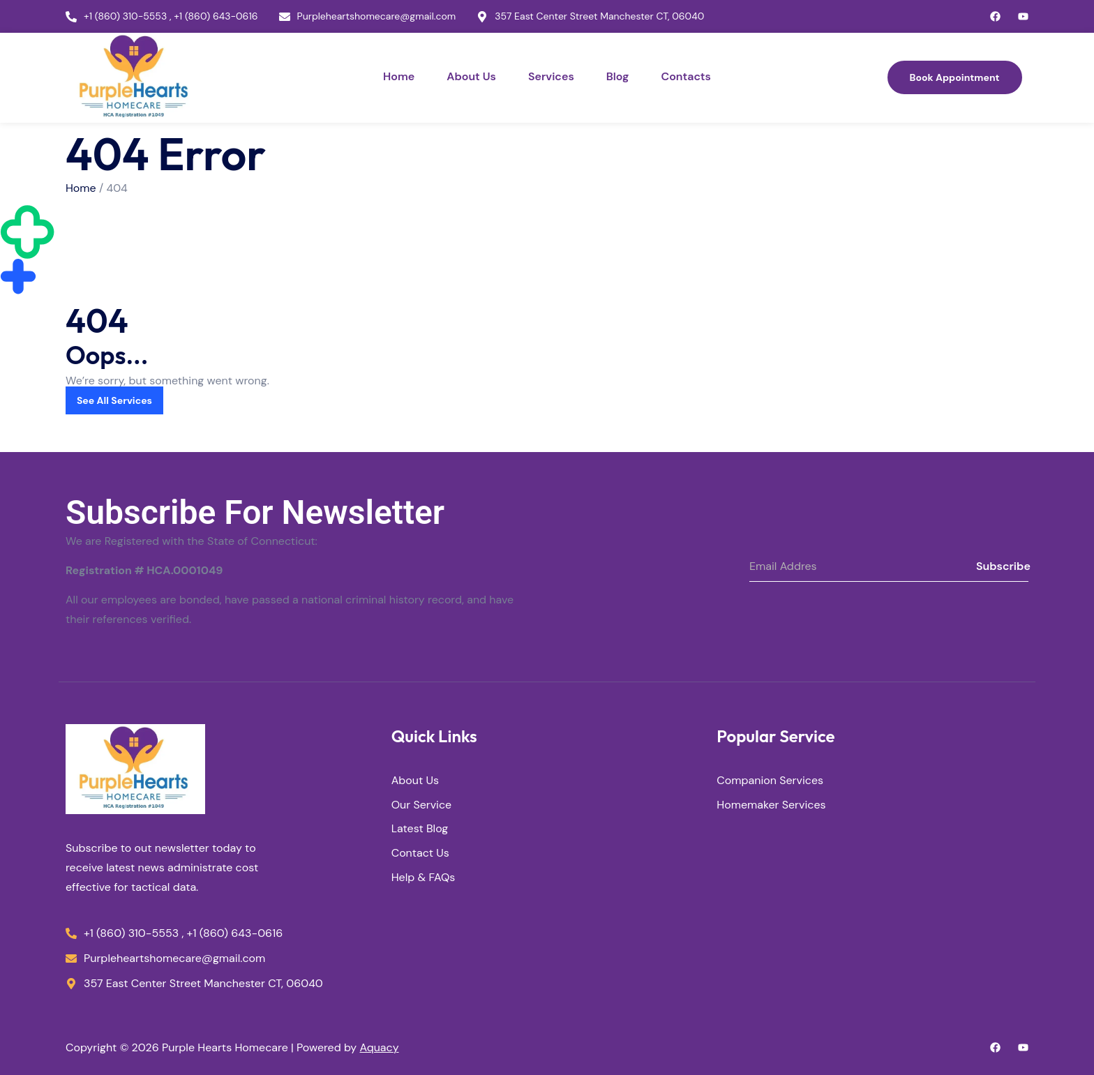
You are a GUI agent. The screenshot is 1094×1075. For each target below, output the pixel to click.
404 (117, 188)
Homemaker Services (771, 805)
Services (551, 76)
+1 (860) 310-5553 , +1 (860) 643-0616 (171, 16)
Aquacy (379, 1047)
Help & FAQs (423, 877)
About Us (471, 76)
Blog (617, 76)
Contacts (686, 76)
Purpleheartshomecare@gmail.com (376, 16)
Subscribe (1002, 566)
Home (398, 76)
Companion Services (770, 780)
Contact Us (420, 854)
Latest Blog (420, 829)
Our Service (421, 805)
